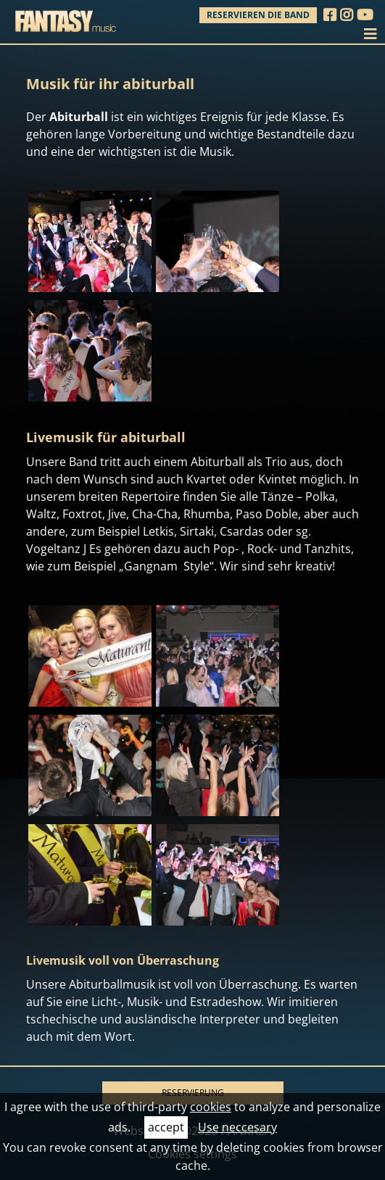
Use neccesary (237, 1127)
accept (166, 1127)
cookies (210, 1107)
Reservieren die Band (258, 15)
